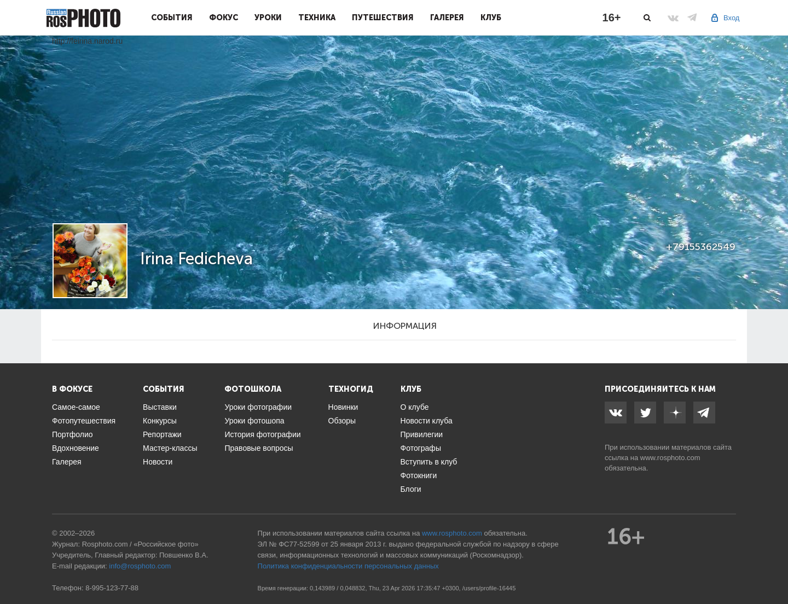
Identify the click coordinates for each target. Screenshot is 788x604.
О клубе (415, 407)
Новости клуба (427, 420)
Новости (157, 461)
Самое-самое (76, 407)
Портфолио (72, 434)
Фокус (223, 17)
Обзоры (342, 420)
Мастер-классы (170, 448)
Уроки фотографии (258, 407)
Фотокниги (419, 475)
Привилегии (422, 434)
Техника (316, 17)
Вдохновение (75, 448)
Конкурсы (160, 420)
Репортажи (162, 434)
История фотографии (262, 434)
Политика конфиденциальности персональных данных (348, 566)
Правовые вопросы (258, 448)
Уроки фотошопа (254, 420)
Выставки (160, 407)
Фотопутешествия (83, 420)
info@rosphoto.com (140, 566)
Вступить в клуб (429, 461)
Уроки (268, 17)
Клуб (490, 17)
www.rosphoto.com (670, 458)
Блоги (411, 489)
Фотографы (421, 448)
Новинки (343, 407)
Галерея (447, 17)
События (172, 17)
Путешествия (383, 17)
